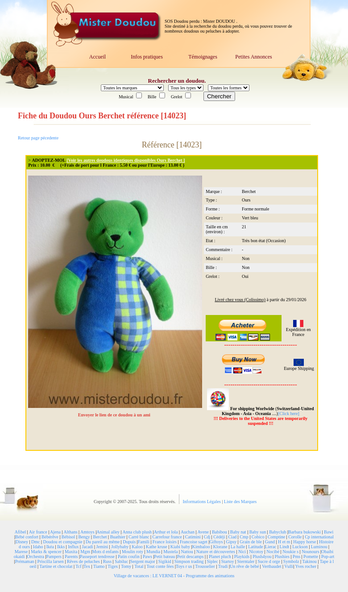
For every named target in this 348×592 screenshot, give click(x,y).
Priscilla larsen (50, 561)
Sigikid (164, 561)
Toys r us (184, 566)
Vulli (288, 566)
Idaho (38, 546)
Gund (270, 541)
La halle (238, 546)
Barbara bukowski (304, 531)
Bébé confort (26, 536)
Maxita (71, 551)
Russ (107, 561)
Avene (203, 531)
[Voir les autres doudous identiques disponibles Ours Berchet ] (125, 160)
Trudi (223, 566)
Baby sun (257, 531)
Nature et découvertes (215, 551)
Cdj (207, 536)
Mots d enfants (105, 551)
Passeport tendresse (97, 556)
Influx (73, 546)
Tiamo (99, 566)
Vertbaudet (271, 566)
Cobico (258, 536)
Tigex (113, 566)
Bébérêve (49, 536)
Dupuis (129, 541)
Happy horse (304, 541)
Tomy (126, 566)
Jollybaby (119, 546)
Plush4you (262, 556)
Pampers (54, 556)
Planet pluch (220, 556)
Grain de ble (250, 541)
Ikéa (50, 546)
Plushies (281, 556)
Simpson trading (189, 561)
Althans (70, 531)
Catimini (193, 536)
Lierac (271, 546)
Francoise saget (193, 541)
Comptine (276, 536)
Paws (147, 556)
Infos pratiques (147, 57)
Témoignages (202, 57)
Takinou (309, 561)
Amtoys (87, 531)
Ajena (55, 531)
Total (138, 566)
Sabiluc (121, 561)
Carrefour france (167, 536)
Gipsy (231, 541)
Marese (21, 551)
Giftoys (216, 541)
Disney (22, 541)
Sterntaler (246, 561)
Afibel (20, 531)
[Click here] (288, 413)
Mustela (170, 551)
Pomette (310, 556)
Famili (143, 541)
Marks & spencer (46, 551)
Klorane (220, 546)
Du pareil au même (103, 541)
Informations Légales (202, 501)
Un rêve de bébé (244, 566)
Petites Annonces (253, 57)
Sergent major (142, 561)
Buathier (117, 536)
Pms (296, 556)
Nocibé (272, 551)
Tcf (78, 566)
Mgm (85, 551)
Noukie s (290, 551)
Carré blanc (138, 536)
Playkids (241, 556)
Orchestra (35, 556)
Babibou (219, 531)
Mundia (153, 551)
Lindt (285, 546)
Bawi (328, 531)
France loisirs (165, 541)
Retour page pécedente (38, 137)
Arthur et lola (166, 531)
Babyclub (277, 531)
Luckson (299, 546)
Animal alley (108, 531)
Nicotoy (256, 551)
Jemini (102, 546)
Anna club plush (137, 531)
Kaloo (137, 546)
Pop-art (327, 556)
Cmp (244, 536)
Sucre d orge (268, 561)
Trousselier (205, 566)
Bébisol (68, 536)
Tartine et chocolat (55, 566)
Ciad (232, 536)
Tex (86, 566)
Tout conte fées (160, 566)
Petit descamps (190, 556)
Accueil (97, 57)
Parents (71, 556)
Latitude (255, 546)
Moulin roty (132, 551)
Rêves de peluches (83, 561)
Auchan (188, 531)
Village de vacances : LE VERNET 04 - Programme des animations (174, 575)
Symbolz (291, 561)
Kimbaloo (201, 546)
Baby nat (238, 531)
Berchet (100, 536)
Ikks (61, 546)
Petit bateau (164, 556)
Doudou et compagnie (63, 541)
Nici (242, 551)
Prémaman (24, 561)
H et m (284, 541)
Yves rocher (305, 566)
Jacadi (87, 546)
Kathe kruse (156, 546)
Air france (38, 531)
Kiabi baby (180, 546)
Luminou (319, 546)
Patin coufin (129, 556)
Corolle (295, 536)
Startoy (227, 561)
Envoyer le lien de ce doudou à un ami (115, 414)
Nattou (187, 551)
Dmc (35, 541)
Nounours (310, 551)
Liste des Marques (240, 501)
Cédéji (219, 536)
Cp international (319, 536)
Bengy (84, 536)
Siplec (212, 561)
